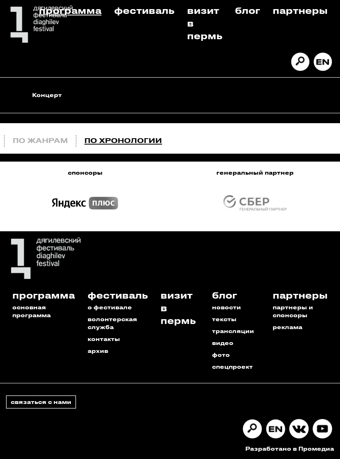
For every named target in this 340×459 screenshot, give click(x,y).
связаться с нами (41, 401)
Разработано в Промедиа (289, 448)
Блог (247, 10)
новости (226, 307)
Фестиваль (144, 10)
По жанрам (40, 140)
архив (98, 350)
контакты (104, 338)
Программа (70, 10)
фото (221, 354)
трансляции (233, 331)
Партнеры (300, 10)
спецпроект (232, 366)
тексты (224, 319)
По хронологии (123, 140)
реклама (287, 327)
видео (222, 342)
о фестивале (110, 307)
